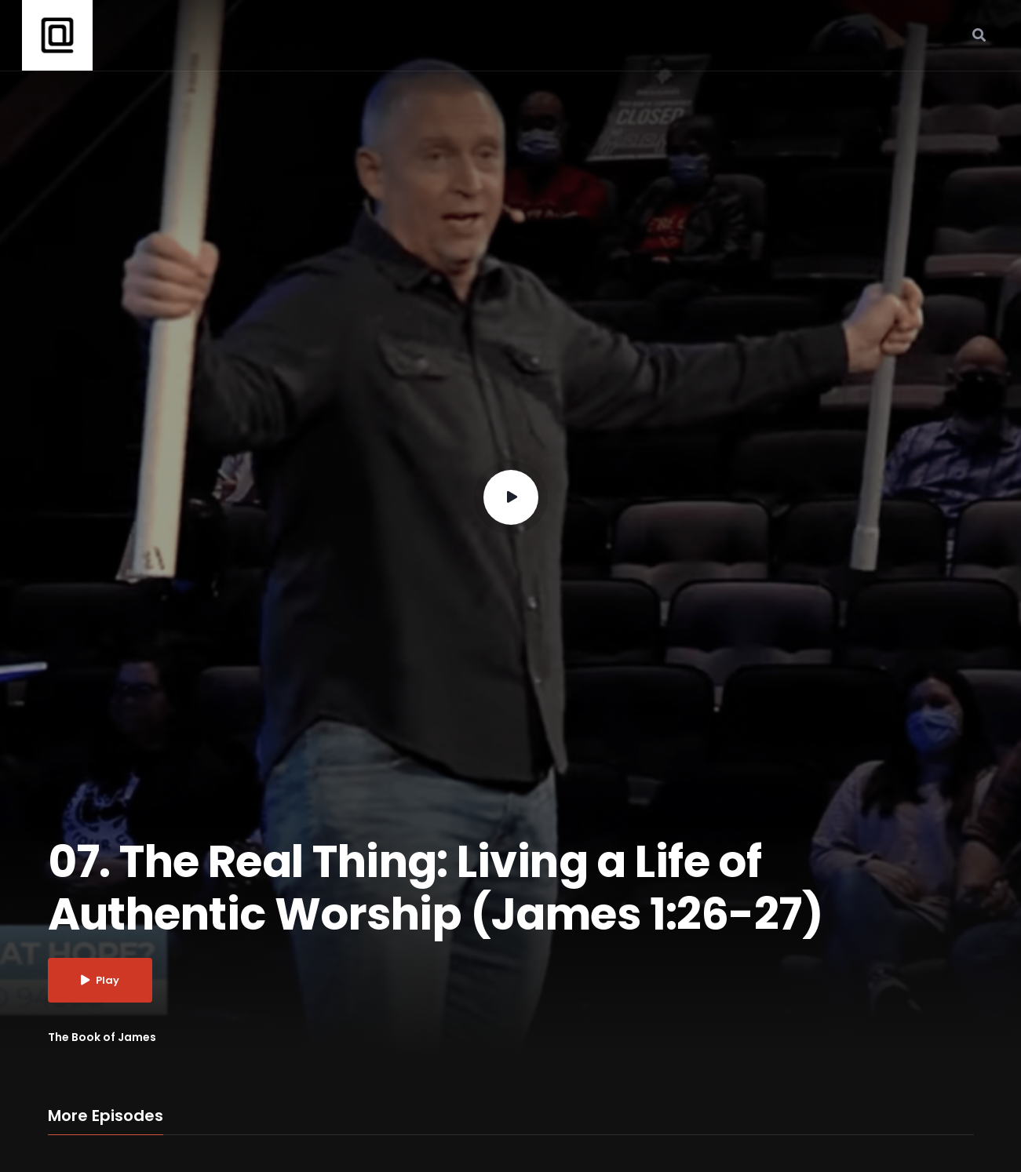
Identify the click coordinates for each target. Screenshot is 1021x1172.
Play (100, 980)
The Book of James (102, 1037)
